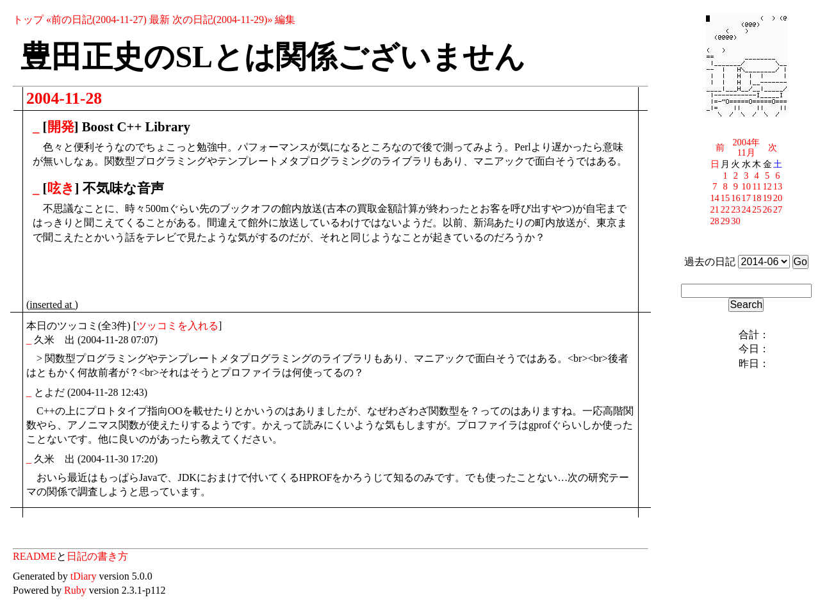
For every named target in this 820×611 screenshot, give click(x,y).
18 (756, 198)
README (34, 556)
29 (725, 221)
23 (735, 209)
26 (766, 209)
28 (714, 221)
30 (735, 221)
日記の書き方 (97, 556)
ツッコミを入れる (177, 325)
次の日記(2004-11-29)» (222, 19)
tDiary (83, 576)
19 (766, 198)
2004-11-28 (64, 98)
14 (714, 198)
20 (777, 198)
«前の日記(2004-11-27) (96, 19)
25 (756, 209)
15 (725, 198)
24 (746, 209)
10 (746, 186)
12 (766, 186)
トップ (28, 19)
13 (777, 186)
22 (725, 209)
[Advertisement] (176, 274)
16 (735, 198)
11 (756, 186)
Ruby (75, 590)
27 (777, 209)
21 (714, 209)
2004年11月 (746, 147)
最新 (159, 19)
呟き (61, 188)
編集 (285, 19)
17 (746, 198)
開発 (60, 126)
